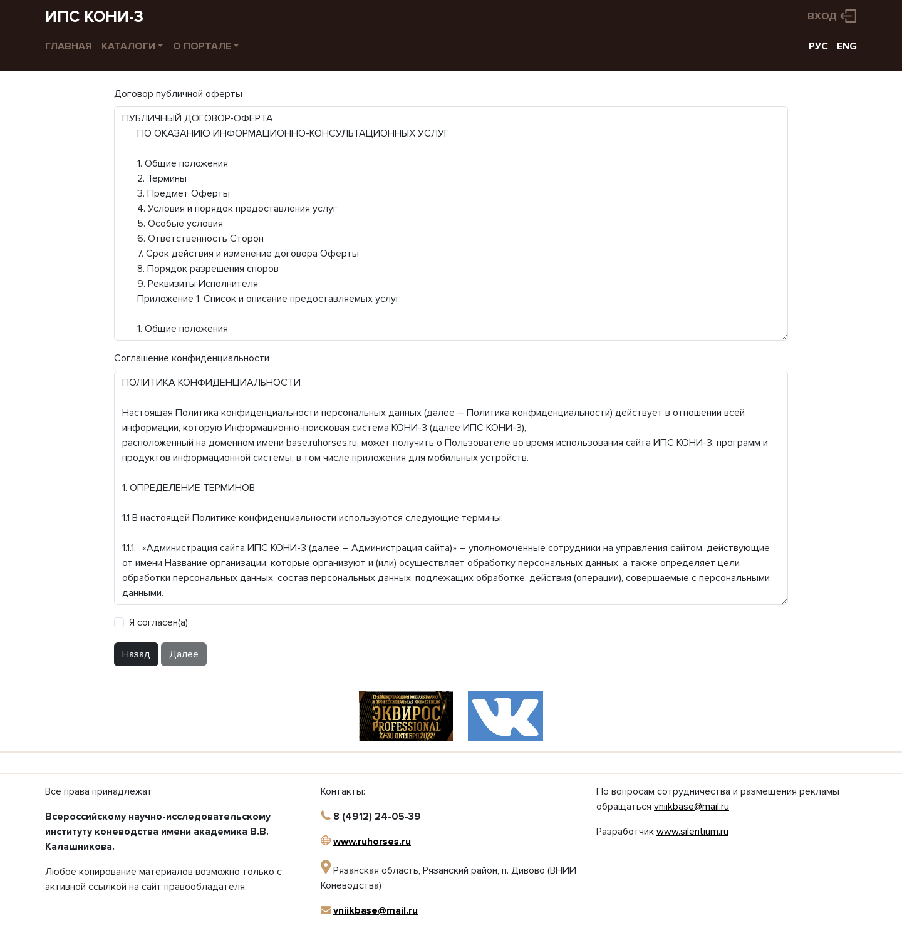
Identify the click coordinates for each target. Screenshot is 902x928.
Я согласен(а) (158, 622)
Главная (68, 46)
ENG (847, 46)
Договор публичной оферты (178, 94)
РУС (818, 46)
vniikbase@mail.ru (375, 910)
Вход (822, 16)
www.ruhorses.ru (372, 841)
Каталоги (128, 46)
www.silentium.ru (692, 831)
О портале (202, 46)
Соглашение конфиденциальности (191, 358)
